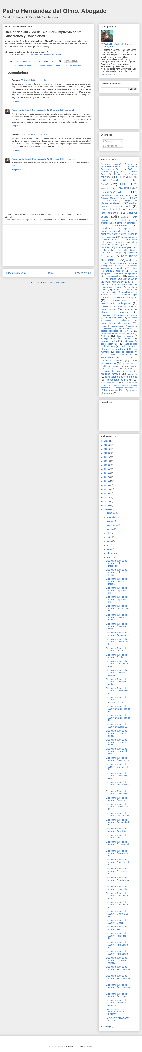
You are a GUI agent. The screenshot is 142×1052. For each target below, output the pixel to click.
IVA (130, 177)
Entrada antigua (83, 273)
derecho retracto (108, 292)
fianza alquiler (116, 326)
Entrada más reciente (16, 273)
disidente (104, 306)
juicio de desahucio (115, 349)
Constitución (106, 171)
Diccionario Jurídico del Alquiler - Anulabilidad (117, 830)
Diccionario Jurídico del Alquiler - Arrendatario (117, 952)
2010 (106, 505)
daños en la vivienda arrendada (119, 280)
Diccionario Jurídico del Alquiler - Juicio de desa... (117, 572)
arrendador (132, 223)
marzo (109, 549)
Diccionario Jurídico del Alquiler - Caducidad (117, 792)
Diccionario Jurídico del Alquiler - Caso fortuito (117, 759)
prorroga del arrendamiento (116, 371)
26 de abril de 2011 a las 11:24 (63, 110)
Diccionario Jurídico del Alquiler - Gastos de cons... (117, 626)
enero (109, 557)
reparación (132, 374)
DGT (122, 172)
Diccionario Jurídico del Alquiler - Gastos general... (117, 617)
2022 (106, 457)
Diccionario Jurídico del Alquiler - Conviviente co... (117, 913)
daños (112, 279)
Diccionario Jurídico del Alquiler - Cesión (117, 921)
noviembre (111, 517)
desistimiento (119, 300)
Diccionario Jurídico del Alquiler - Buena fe (117, 799)
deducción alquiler (124, 285)
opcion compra (128, 364)
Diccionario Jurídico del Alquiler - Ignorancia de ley (118, 608)
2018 (106, 473)
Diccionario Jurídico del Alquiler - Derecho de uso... (117, 664)
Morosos (105, 188)
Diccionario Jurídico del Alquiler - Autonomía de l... (118, 822)
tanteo (125, 383)
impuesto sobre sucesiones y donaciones (65, 65)
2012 (106, 497)
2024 (106, 449)
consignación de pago (112, 266)
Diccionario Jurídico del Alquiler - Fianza (117, 836)
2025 (106, 445)
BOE (130, 169)
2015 (106, 485)
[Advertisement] (48, 245)
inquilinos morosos (128, 346)
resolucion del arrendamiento (121, 376)
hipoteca (105, 336)
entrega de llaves (114, 317)
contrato (133, 268)
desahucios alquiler (126, 297)
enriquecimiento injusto (126, 315)
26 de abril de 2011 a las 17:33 (63, 159)
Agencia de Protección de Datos (119, 168)
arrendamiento (119, 225)
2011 (106, 501)
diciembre (111, 513)
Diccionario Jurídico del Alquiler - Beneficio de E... (117, 807)
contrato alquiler (115, 271)
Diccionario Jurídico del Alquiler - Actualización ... (117, 785)
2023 (106, 453)
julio (108, 533)
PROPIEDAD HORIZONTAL (119, 190)
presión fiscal (126, 368)
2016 (106, 481)
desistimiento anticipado (115, 303)
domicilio (118, 306)
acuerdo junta (123, 206)
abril (108, 545)
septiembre (111, 525)
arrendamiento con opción (115, 228)
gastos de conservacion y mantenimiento (119, 327)
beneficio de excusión (116, 242)
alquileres (125, 220)
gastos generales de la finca (116, 331)
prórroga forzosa (110, 373)
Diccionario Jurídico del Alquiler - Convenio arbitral (117, 681)
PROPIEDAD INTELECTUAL (115, 195)
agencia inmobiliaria (111, 209)
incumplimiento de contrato (116, 338)
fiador (103, 326)
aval (116, 240)
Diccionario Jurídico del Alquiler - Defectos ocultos (117, 673)
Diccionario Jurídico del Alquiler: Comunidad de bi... (118, 717)
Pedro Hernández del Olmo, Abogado (54, 11)
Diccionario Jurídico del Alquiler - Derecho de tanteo (117, 895)
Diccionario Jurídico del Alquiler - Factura (117, 649)
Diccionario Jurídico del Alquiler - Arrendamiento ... (118, 969)
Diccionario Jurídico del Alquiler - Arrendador (117, 995)
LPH (123, 184)
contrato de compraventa (125, 273)
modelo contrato (108, 355)
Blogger (90, 1046)
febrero (110, 553)
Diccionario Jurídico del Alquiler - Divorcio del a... (117, 871)
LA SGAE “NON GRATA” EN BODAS (117, 1019)
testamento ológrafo (120, 385)
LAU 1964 (109, 180)
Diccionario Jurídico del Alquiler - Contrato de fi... (117, 642)
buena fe (127, 245)
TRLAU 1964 (111, 200)
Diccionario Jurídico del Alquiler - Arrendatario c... (117, 944)
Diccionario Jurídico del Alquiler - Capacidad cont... (117, 776)
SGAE (134, 198)
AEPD (130, 164)
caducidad (121, 247)
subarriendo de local (109, 383)
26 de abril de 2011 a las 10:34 (34, 80)
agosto (109, 529)
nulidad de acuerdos (112, 360)
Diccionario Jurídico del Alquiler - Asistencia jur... (117, 935)
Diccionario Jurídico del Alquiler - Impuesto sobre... (117, 590)
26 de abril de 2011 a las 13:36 (34, 134)
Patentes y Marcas (108, 198)
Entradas (108, 141)
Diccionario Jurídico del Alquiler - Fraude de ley (118, 634)
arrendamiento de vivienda (116, 231)
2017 (106, 477)
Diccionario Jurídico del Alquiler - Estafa (117, 656)
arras (119, 223)
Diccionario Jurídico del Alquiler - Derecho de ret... (117, 904)
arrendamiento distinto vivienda (119, 234)
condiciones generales (123, 263)
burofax (105, 247)
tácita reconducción (111, 390)
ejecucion (128, 309)
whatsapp (108, 393)
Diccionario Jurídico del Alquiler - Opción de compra (117, 960)
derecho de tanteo (123, 289)
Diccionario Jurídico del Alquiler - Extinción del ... (117, 844)
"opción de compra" (111, 164)
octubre (110, 521)
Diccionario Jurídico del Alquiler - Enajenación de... (117, 853)
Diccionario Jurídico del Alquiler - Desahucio (117, 888)
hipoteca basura (125, 336)
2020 (106, 465)
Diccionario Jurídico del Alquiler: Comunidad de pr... (118, 708)
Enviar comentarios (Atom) (54, 282)
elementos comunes (114, 312)
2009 (106, 509)
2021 (106, 461)
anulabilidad (106, 223)
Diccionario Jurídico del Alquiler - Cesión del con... (117, 751)
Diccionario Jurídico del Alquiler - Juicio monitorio (117, 563)
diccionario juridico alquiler (35, 65)
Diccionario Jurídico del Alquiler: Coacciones (117, 725)
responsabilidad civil (119, 379)
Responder (16, 101)
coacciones (132, 253)
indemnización (109, 341)
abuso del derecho (111, 203)
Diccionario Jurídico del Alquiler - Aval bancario (117, 814)
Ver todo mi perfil (108, 74)
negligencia (127, 358)
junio (108, 537)
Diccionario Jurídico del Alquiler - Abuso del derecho (117, 1003)
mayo (109, 541)
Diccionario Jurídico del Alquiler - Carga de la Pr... (117, 767)
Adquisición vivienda (110, 167)
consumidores (119, 268)
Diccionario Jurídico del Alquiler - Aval (117, 928)
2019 (106, 469)
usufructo (133, 390)
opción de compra (109, 366)
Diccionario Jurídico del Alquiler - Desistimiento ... (117, 880)
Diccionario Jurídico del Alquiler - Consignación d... (118, 690)
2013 (106, 493)
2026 (106, 441)
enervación (106, 315)
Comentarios (110, 146)
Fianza (117, 174)
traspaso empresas (124, 388)
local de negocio (124, 352)
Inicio (51, 273)
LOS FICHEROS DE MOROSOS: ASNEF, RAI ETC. (116, 1012)
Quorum (123, 198)
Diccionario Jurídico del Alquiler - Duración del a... (117, 862)
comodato (110, 256)
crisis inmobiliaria (113, 276)
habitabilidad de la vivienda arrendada (117, 333)
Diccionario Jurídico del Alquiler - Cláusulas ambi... (117, 733)
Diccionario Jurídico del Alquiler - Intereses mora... (117, 581)
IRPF (119, 176)
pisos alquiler (131, 366)
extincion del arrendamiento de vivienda (119, 321)
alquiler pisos (17, 65)
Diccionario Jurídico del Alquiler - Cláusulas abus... (117, 742)
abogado (128, 200)
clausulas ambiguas (114, 253)
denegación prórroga (111, 287)
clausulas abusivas (128, 250)
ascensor (111, 237)
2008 (106, 1027)
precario (109, 368)
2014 (106, 489)
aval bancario (130, 240)
